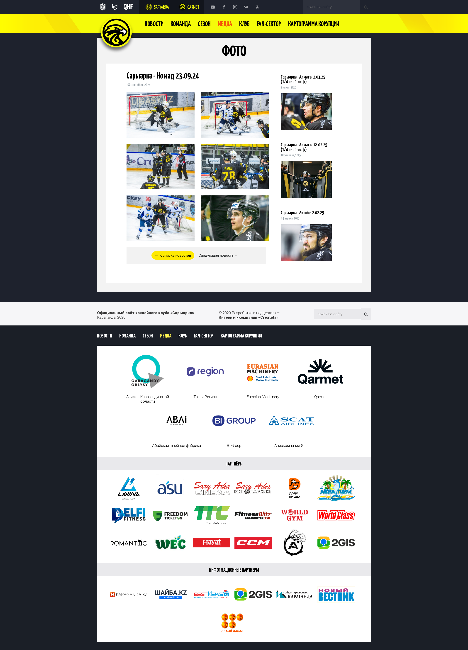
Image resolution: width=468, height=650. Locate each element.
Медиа (225, 24)
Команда (181, 24)
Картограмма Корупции (313, 24)
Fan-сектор (269, 24)
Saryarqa (161, 7)
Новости (154, 24)
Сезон (204, 24)
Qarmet (193, 7)
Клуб (244, 24)
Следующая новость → (218, 255)
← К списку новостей (173, 255)
